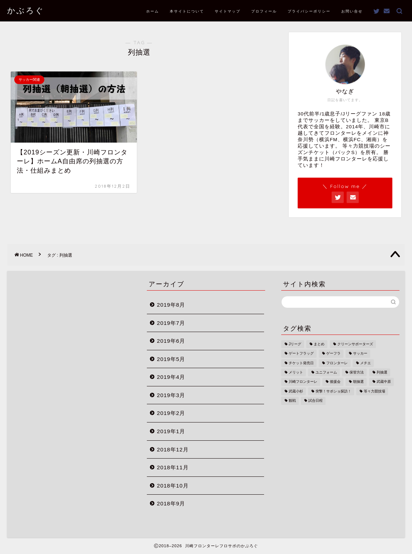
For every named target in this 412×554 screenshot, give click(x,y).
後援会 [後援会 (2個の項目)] (335, 382)
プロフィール (264, 11)
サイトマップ (227, 11)
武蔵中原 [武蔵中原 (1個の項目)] (384, 382)
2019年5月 (171, 359)
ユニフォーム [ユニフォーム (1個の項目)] (326, 372)
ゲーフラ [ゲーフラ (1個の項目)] (333, 354)
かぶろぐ (25, 10)
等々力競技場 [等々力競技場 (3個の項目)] (374, 391)
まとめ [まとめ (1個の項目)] (319, 344)
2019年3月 (171, 395)
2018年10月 (173, 486)
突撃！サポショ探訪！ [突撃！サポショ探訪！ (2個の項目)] (333, 391)
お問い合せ (352, 11)
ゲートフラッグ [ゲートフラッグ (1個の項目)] (301, 354)
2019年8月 (171, 305)
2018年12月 (173, 449)
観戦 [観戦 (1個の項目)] (292, 401)
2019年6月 (171, 341)
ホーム (152, 11)
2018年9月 (171, 503)
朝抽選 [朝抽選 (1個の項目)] (358, 382)
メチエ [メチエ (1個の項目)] (365, 363)
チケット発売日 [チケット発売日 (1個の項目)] (301, 363)
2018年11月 (173, 467)
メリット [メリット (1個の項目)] (296, 372)
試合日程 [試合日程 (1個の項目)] (315, 401)
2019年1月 (171, 431)
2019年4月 (171, 377)
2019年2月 (171, 413)
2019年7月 (171, 323)
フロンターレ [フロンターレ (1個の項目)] (337, 363)
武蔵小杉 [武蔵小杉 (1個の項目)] (296, 391)
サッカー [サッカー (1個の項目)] (360, 354)
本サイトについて (187, 11)
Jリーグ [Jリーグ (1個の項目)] (295, 344)
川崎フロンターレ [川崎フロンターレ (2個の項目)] (303, 382)
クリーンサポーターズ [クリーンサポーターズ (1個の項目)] (355, 344)
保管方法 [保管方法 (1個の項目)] (356, 372)
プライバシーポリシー (309, 11)
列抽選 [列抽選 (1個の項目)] (382, 372)
